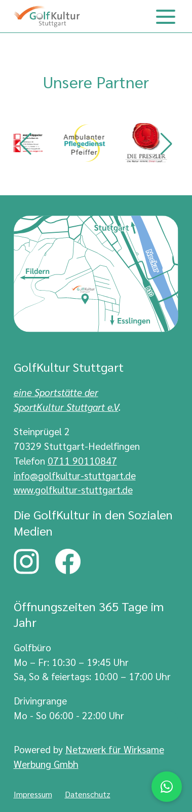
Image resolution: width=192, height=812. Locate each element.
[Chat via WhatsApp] (166, 786)
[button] (25, 144)
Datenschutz (87, 794)
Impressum (33, 794)
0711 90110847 (82, 460)
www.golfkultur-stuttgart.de (73, 489)
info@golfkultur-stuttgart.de (75, 475)
